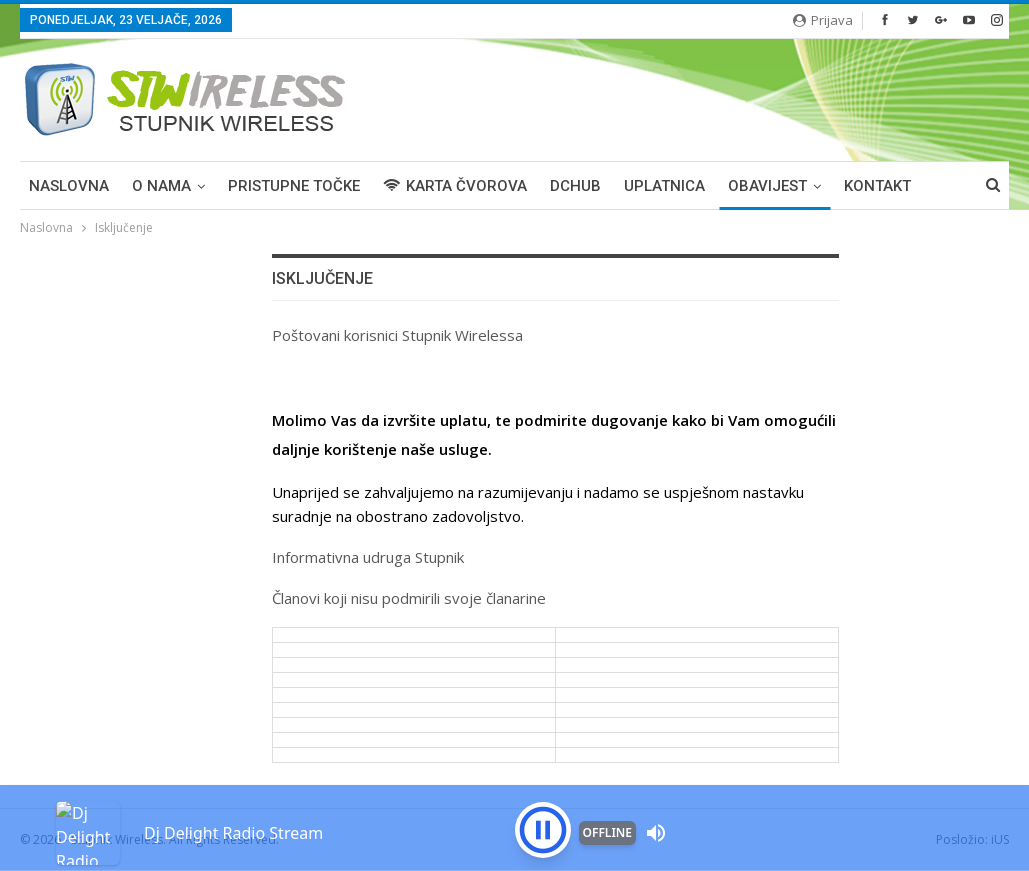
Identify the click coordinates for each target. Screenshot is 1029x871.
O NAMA (161, 186)
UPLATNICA (664, 186)
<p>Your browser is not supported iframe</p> (514, 796)
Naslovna (69, 186)
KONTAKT (877, 186)
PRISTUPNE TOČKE (294, 186)
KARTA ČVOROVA (455, 186)
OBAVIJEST (767, 186)
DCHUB (575, 186)
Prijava (823, 20)
